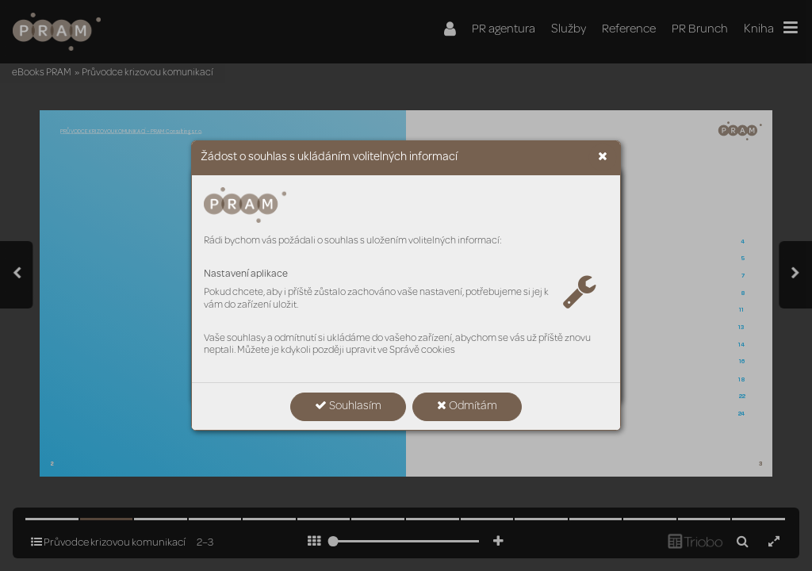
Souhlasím (348, 406)
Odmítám (467, 406)
